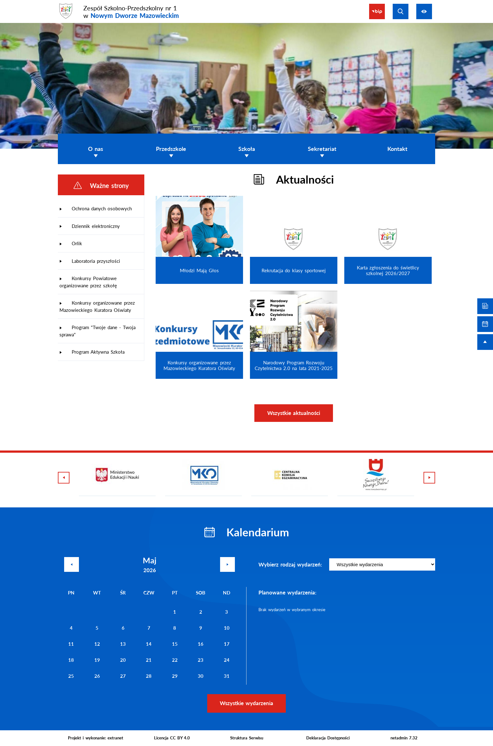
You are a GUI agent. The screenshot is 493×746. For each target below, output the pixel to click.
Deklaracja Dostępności (328, 737)
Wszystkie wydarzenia (246, 703)
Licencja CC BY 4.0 (172, 737)
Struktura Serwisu (246, 737)
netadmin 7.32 (404, 737)
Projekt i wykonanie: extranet (95, 737)
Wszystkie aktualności (293, 413)
